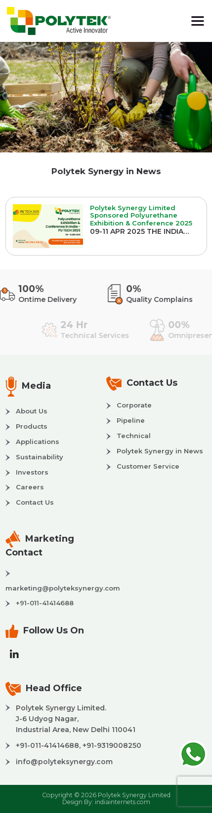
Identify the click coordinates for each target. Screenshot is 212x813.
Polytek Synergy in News (160, 451)
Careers (30, 487)
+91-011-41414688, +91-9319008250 (78, 745)
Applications (37, 441)
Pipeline (131, 420)
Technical (134, 436)
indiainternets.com (122, 802)
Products (31, 426)
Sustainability (39, 457)
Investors (32, 472)
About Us (31, 411)
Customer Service (148, 466)
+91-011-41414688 (45, 603)
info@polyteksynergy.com (64, 761)
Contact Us (35, 502)
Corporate (134, 405)
